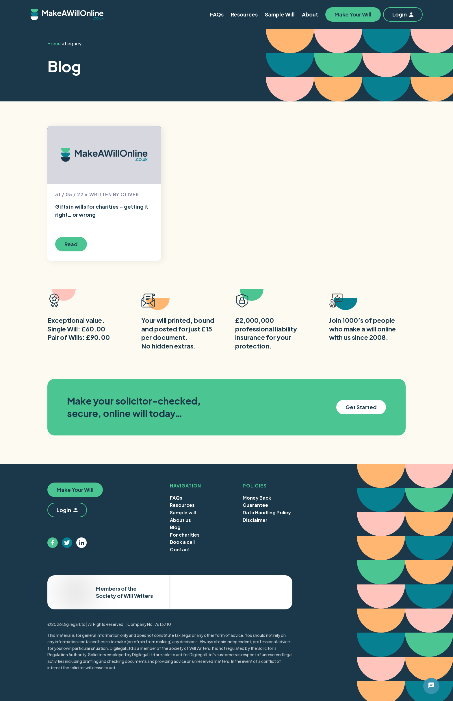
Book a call (182, 542)
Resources (182, 505)
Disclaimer (255, 520)
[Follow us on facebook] (52, 542)
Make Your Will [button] (353, 14)
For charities (185, 535)
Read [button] (71, 244)
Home (54, 43)
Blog (175, 527)
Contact (180, 549)
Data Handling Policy (267, 512)
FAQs (176, 498)
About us (180, 520)
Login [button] (402, 14)
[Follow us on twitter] (67, 542)
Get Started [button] (361, 407)
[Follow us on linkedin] (81, 542)
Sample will (183, 512)
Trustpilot (263, 592)
